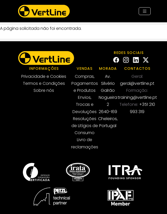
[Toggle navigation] (145, 11)
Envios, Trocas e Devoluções (84, 104)
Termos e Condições (44, 83)
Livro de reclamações (84, 143)
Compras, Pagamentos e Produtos (84, 83)
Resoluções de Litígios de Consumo (84, 126)
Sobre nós (44, 90)
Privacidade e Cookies (43, 76)
